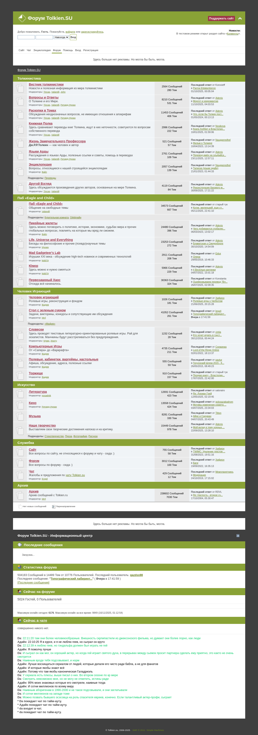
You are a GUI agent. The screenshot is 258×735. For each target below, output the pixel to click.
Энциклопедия (40, 164)
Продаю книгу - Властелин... (209, 375)
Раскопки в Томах (42, 110)
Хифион (219, 298)
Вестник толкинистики (46, 84)
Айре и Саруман (202, 416)
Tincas (46, 92)
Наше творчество (42, 425)
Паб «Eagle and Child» (46, 204)
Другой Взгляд (40, 183)
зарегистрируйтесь (92, 31)
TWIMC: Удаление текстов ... (209, 451)
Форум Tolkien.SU (50, 18)
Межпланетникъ (224, 471)
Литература (38, 392)
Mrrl (44, 317)
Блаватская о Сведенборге (208, 243)
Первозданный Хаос (45, 280)
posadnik (46, 395)
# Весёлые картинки (204, 269)
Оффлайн (75, 217)
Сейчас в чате (35, 620)
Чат (31, 471)
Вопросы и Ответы (43, 97)
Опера (196, 256)
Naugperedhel (223, 139)
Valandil (55, 92)
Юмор (33, 266)
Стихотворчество (54, 436)
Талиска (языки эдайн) (205, 168)
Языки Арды (38, 151)
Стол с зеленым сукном (47, 310)
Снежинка (220, 346)
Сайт (32, 449)
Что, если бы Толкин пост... (208, 114)
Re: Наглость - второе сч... (208, 495)
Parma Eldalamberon (204, 88)
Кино (32, 403)
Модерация (199, 475)
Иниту (54, 340)
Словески (36, 329)
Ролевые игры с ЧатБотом (207, 301)
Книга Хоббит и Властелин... (209, 129)
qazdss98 (136, 575)
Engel (45, 478)
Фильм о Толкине (202, 143)
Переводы (50, 178)
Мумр (46, 340)
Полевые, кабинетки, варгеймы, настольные (63, 359)
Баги (195, 462)
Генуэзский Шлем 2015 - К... (208, 363)
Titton (218, 413)
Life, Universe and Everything (51, 240)
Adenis (219, 97)
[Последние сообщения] (34, 582)
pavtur (218, 359)
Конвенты (232, 33)
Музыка (35, 416)
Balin (44, 172)
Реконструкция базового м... (208, 187)
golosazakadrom (224, 401)
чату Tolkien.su (75, 475)
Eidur (218, 253)
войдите (70, 31)
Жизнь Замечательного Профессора (57, 141)
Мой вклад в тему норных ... (208, 427)
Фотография (80, 436)
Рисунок (92, 436)
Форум (34, 461)
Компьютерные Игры (45, 346)
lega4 (218, 311)
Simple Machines (155, 730)
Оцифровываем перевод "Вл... (210, 281)
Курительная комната (57, 217)
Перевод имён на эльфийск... (209, 155)
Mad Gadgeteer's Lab (44, 253)
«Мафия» (50, 323)
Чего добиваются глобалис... (209, 228)
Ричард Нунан (68, 105)
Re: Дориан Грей (202, 393)
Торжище (36, 373)
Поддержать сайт (221, 18)
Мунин (45, 247)
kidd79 (45, 260)
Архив (34, 491)
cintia (218, 332)
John (63, 92)
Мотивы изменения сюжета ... (209, 404)
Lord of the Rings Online (206, 350)
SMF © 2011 (138, 730)
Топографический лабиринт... (209, 314)
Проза (68, 436)
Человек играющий (44, 297)
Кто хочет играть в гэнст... (207, 335)
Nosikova (220, 126)
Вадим (45, 304)
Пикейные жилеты (43, 223)
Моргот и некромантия (205, 101)
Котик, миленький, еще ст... (208, 207)
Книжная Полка (41, 123)
